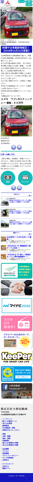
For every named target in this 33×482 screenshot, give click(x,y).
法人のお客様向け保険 (10, 445)
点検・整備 (6, 436)
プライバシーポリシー (10, 455)
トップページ (7, 419)
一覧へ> (30, 195)
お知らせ (11, 40)
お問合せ (5, 460)
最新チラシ (6, 468)
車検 (4, 434)
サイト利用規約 (8, 458)
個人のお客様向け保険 (10, 443)
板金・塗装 (6, 438)
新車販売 (5, 426)
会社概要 (5, 449)
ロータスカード (8, 464)
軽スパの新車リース (9, 421)
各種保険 (5, 440)
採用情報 (5, 453)
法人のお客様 (7, 423)
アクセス (5, 451)
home (2, 40)
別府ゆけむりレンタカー (11, 430)
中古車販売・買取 (8, 428)
